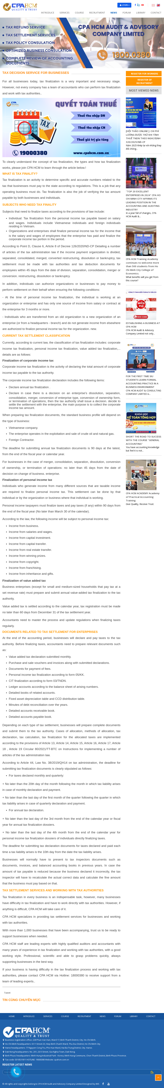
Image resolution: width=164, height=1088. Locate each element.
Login (126, 5)
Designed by (89, 1083)
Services (65, 12)
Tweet (7, 992)
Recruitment (97, 12)
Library (140, 12)
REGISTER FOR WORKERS (144, 73)
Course (79, 12)
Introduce (47, 12)
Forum (127, 12)
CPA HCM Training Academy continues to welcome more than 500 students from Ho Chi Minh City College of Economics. (142, 266)
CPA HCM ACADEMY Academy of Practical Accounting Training (143, 497)
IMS (97, 1083)
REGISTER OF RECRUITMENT (144, 81)
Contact (156, 12)
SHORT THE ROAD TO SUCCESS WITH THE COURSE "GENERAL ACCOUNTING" (143, 440)
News (114, 12)
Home (12, 1016)
